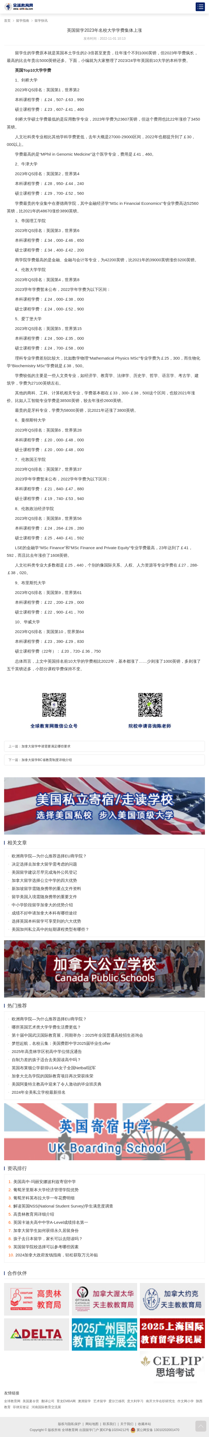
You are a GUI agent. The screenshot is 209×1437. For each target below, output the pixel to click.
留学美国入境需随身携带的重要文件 (44, 896)
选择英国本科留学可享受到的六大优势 (46, 921)
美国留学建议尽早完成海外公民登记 (44, 872)
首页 (7, 21)
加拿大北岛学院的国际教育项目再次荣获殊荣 (52, 1076)
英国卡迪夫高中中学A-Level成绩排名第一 (48, 1222)
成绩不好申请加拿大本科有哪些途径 (44, 913)
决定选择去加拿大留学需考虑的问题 (44, 864)
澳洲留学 (84, 1401)
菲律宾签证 (21, 1407)
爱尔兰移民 (117, 1401)
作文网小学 (185, 1401)
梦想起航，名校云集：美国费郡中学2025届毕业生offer (61, 1043)
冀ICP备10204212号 (114, 1430)
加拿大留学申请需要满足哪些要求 (45, 746)
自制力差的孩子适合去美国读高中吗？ (46, 1059)
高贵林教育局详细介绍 (31, 1214)
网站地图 (92, 1424)
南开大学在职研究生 (160, 1401)
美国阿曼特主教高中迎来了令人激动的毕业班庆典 (57, 1084)
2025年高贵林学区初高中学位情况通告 (47, 1051)
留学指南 (22, 21)
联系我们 (109, 1424)
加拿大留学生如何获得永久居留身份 (43, 1230)
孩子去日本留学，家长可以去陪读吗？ (45, 1238)
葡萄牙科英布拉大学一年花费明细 (41, 1198)
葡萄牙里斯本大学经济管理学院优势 (43, 1189)
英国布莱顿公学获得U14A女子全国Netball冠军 (54, 1067)
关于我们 (126, 1424)
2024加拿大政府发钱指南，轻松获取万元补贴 (53, 1255)
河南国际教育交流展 (46, 1407)
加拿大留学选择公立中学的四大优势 (44, 880)
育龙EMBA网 (66, 1401)
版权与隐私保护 (69, 1424)
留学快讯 (41, 21)
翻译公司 (47, 1401)
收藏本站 (144, 1424)
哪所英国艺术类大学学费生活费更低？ (46, 1027)
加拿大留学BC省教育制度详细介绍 (46, 760)
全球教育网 (12, 1401)
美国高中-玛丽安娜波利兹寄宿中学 (42, 1181)
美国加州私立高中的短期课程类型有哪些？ (50, 929)
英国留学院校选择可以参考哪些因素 (43, 1246)
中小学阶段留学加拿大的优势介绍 (42, 905)
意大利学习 (135, 1401)
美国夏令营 (31, 1401)
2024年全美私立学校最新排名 (39, 1092)
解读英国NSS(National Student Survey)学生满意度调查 (60, 1206)
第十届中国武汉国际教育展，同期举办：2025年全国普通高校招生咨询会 (77, 1035)
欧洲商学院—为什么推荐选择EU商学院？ (49, 856)
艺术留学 (99, 1401)
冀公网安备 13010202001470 (154, 1430)
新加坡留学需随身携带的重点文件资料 (46, 888)
